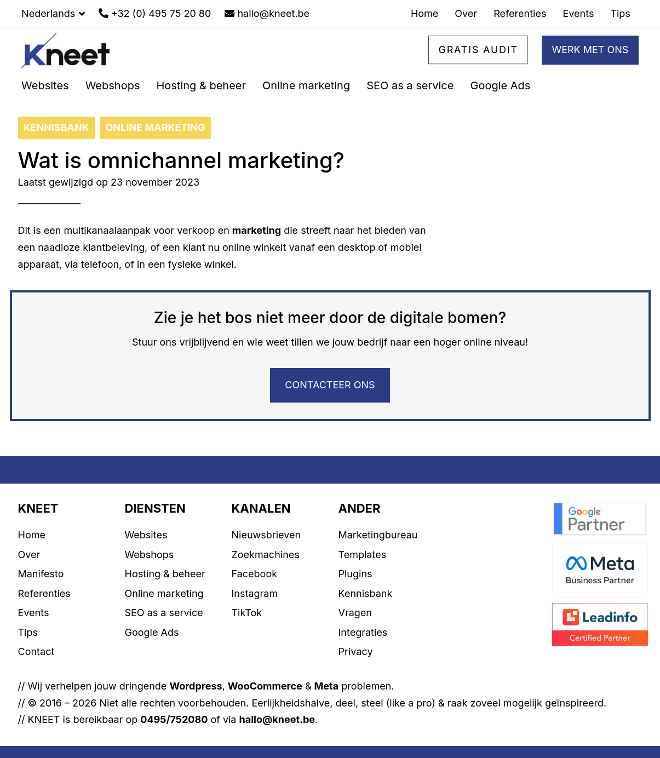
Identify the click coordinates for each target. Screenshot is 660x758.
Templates (362, 554)
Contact (36, 651)
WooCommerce (265, 686)
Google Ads (152, 632)
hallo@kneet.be (277, 719)
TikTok (247, 612)
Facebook (255, 573)
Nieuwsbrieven (266, 535)
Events (33, 612)
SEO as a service (164, 612)
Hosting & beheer (165, 573)
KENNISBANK (56, 127)
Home (31, 535)
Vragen (355, 612)
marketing (256, 230)
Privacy (355, 651)
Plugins (355, 573)
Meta (326, 686)
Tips (28, 632)
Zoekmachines (266, 554)
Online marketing (164, 593)
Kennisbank (365, 593)
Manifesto (41, 573)
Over (29, 554)
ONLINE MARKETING (155, 127)
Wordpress (195, 686)
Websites (146, 535)
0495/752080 (174, 719)
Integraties (363, 632)
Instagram (255, 593)
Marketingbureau (378, 535)
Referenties (44, 593)
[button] (53, 13)
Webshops (149, 554)
